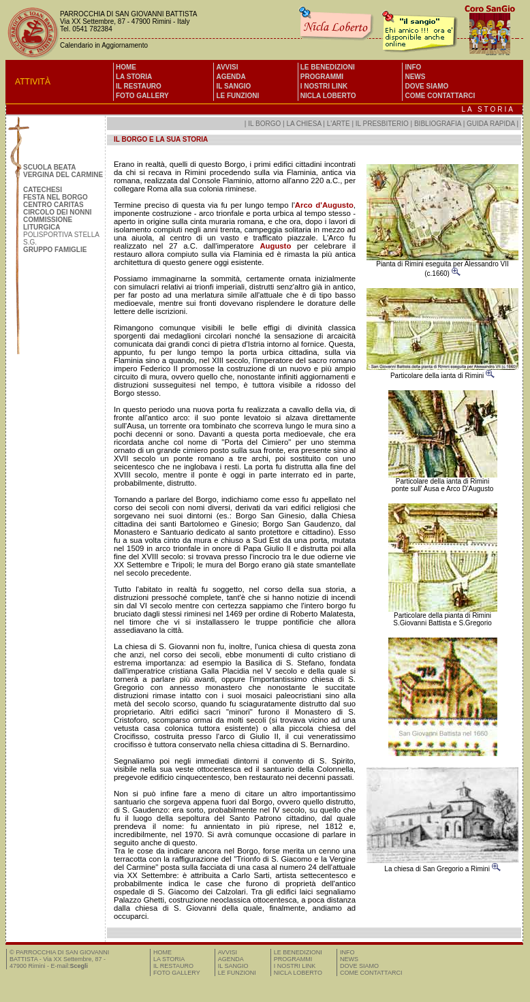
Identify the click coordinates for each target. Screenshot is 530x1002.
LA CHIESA (303, 123)
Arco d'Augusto (324, 205)
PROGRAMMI (321, 76)
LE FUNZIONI (237, 95)
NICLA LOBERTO (328, 95)
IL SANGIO (233, 86)
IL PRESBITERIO (382, 123)
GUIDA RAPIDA (491, 123)
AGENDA (230, 76)
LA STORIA (134, 76)
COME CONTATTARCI (440, 95)
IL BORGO (264, 123)
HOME (126, 67)
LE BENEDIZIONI (327, 67)
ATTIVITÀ (32, 82)
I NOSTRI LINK (323, 86)
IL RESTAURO (138, 86)
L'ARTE (338, 123)
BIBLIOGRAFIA (437, 123)
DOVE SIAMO (426, 86)
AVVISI (227, 67)
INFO (413, 67)
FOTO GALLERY (142, 95)
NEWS (415, 76)
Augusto (275, 246)
